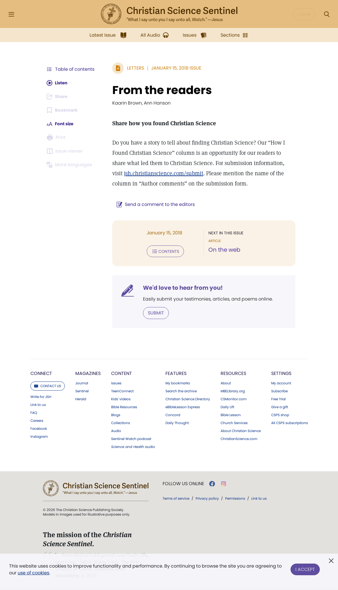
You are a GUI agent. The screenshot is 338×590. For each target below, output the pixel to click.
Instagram (39, 436)
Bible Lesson (231, 414)
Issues (116, 382)
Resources (233, 373)
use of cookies (33, 573)
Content (121, 373)
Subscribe (279, 390)
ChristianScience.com (239, 438)
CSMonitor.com (233, 398)
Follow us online (183, 483)
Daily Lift (227, 406)
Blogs (115, 414)
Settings (281, 373)
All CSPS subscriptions (289, 422)
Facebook (38, 428)
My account (281, 382)
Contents (162, 251)
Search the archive (181, 390)
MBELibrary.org (233, 390)
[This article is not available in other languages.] (70, 165)
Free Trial (278, 398)
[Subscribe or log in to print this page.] (57, 137)
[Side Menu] (11, 14)
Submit (153, 312)
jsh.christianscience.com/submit (149, 173)
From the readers (159, 90)
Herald (80, 398)
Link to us (38, 404)
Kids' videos (120, 398)
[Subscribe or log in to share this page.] (58, 96)
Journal (81, 382)
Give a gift (279, 406)
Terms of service (176, 497)
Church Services (234, 422)
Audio (116, 430)
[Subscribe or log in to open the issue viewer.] (65, 151)
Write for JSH (40, 396)
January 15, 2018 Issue (173, 68)
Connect (41, 373)
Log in (304, 14)
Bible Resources (124, 406)
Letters (132, 68)
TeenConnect (122, 390)
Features (175, 373)
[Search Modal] (326, 14)
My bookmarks (177, 382)
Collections (120, 422)
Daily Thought (177, 422)
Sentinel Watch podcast (131, 438)
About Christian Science (241, 430)
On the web (223, 250)
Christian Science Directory (187, 398)
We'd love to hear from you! (180, 287)
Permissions (235, 497)
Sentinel (82, 390)
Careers (36, 420)
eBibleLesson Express (182, 406)
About (226, 382)
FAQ (33, 412)
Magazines (88, 373)
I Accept (305, 568)
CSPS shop (280, 414)
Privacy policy (207, 497)
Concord (172, 414)
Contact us (47, 385)
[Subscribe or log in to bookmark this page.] (63, 110)
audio (133, 446)
